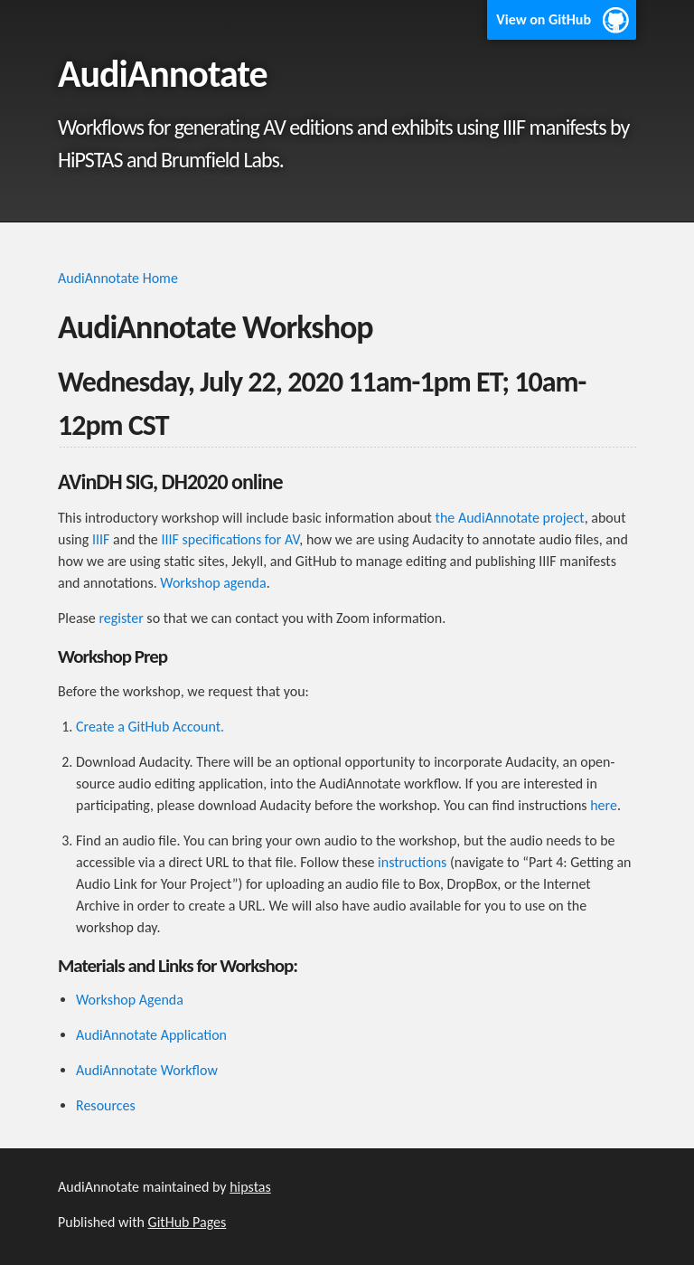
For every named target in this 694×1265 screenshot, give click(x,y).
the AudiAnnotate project (510, 517)
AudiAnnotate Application (151, 1034)
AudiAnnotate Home (118, 278)
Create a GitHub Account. (150, 726)
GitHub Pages (187, 1222)
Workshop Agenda (129, 999)
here (603, 805)
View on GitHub (543, 19)
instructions (412, 862)
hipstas (250, 1186)
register (120, 618)
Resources (106, 1105)
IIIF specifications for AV (230, 539)
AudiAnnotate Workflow (147, 1070)
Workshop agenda (213, 582)
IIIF (100, 539)
